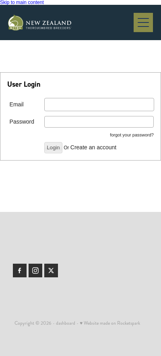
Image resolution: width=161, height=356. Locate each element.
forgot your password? (132, 134)
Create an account (93, 147)
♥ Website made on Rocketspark (110, 323)
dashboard (65, 323)
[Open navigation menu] (143, 22)
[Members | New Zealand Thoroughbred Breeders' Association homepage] (71, 22)
